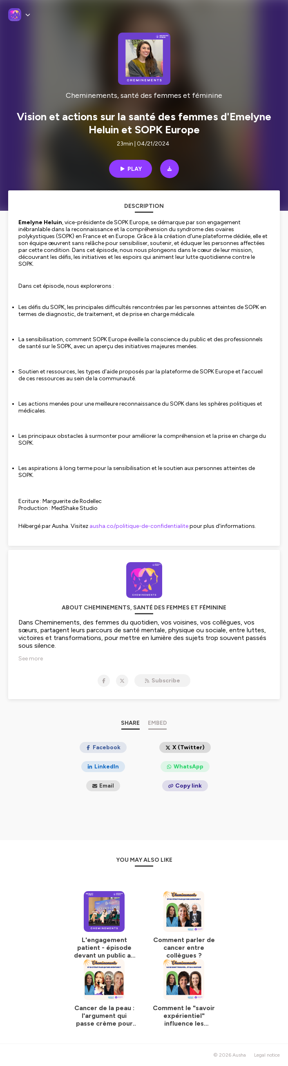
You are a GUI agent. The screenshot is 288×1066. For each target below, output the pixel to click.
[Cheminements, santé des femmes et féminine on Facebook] (104, 681)
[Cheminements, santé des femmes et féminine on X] (122, 681)
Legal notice (267, 1055)
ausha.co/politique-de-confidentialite (138, 526)
